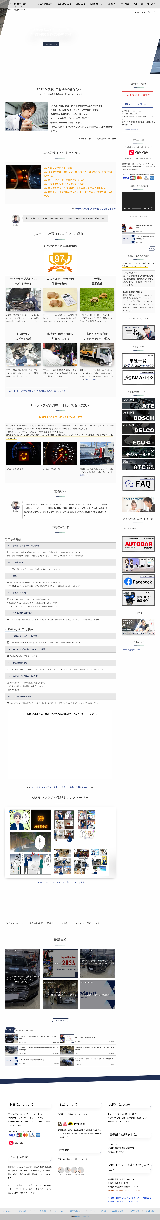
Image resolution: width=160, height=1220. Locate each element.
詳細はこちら (90, 379)
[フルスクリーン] (152, 208)
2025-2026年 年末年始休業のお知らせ (31, 1060)
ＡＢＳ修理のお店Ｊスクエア (17, 5)
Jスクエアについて (51, 44)
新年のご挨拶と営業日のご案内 (85, 1037)
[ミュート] (149, 208)
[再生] (125, 208)
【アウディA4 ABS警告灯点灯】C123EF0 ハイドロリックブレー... (38, 1037)
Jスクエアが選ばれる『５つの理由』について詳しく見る (39, 390)
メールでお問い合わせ (139, 104)
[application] (138, 201)
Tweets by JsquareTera (131, 649)
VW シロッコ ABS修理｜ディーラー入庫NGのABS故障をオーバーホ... (94, 1060)
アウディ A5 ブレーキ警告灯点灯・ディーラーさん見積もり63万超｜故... (38, 1049)
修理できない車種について (131, 129)
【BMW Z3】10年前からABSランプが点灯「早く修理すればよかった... (94, 1049)
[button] (75, 71)
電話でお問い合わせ (140, 94)
